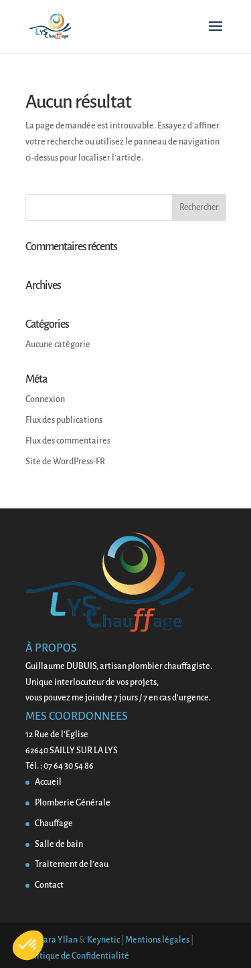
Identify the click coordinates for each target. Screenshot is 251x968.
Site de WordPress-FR (65, 461)
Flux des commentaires (67, 441)
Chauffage (54, 823)
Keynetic (103, 940)
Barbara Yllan (51, 940)
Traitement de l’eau (71, 864)
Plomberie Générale (72, 802)
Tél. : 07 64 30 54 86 (59, 766)
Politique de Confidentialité (77, 956)
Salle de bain (59, 844)
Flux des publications (63, 420)
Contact (49, 885)
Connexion (45, 399)
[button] (28, 945)
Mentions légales (157, 940)
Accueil (48, 782)
